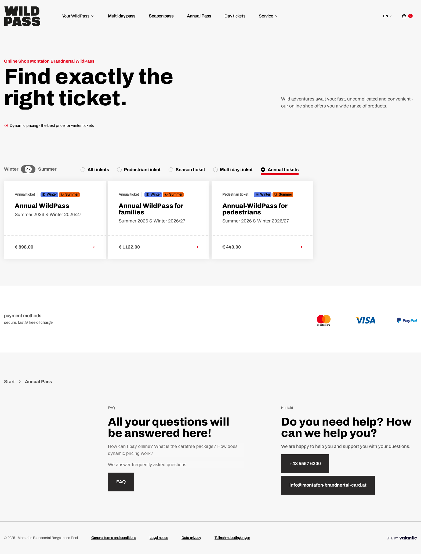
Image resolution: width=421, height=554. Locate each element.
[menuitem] (78, 16)
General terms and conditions (113, 538)
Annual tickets (283, 169)
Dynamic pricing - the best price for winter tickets (49, 125)
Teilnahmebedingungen (232, 538)
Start (10, 381)
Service (268, 16)
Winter (11, 169)
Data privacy (191, 538)
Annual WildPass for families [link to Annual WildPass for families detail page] (151, 209)
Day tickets (234, 16)
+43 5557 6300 (305, 463)
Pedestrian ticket (142, 169)
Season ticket (190, 169)
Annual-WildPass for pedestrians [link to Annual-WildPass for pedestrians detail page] (255, 209)
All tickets (98, 169)
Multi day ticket (236, 169)
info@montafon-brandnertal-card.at (327, 485)
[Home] (22, 16)
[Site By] (401, 538)
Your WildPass (78, 16)
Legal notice (159, 538)
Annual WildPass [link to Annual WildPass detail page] (42, 205)
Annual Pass (199, 16)
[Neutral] (28, 169)
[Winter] (23, 169)
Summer (47, 169)
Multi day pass (121, 16)
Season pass (161, 16)
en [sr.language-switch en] (388, 16)
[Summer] (33, 169)
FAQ (121, 481)
